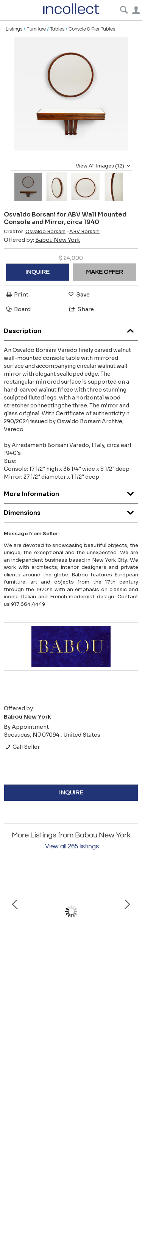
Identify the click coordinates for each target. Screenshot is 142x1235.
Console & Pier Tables (92, 29)
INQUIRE (37, 272)
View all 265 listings (72, 846)
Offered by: (42, 240)
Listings (14, 29)
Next (126, 911)
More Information (71, 492)
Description (71, 329)
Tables (57, 29)
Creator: (35, 232)
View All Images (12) (104, 166)
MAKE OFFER (104, 272)
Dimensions (71, 511)
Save (78, 294)
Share (81, 309)
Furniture (36, 29)
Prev (15, 911)
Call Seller (22, 746)
